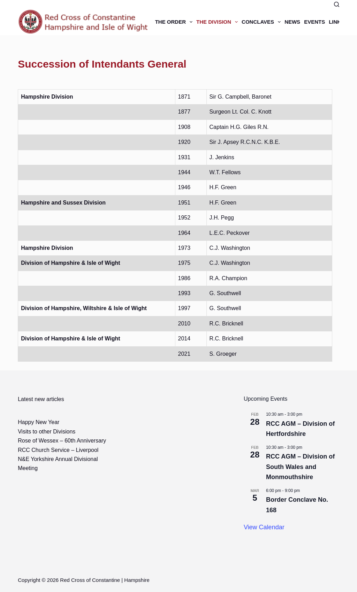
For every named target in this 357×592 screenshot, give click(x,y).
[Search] (336, 4)
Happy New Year (38, 422)
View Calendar (264, 527)
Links (336, 22)
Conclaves (262, 22)
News (292, 22)
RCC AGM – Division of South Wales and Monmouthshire (300, 466)
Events (314, 22)
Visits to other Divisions (46, 432)
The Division (218, 22)
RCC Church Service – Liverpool (58, 450)
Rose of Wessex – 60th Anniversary (62, 441)
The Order (175, 22)
